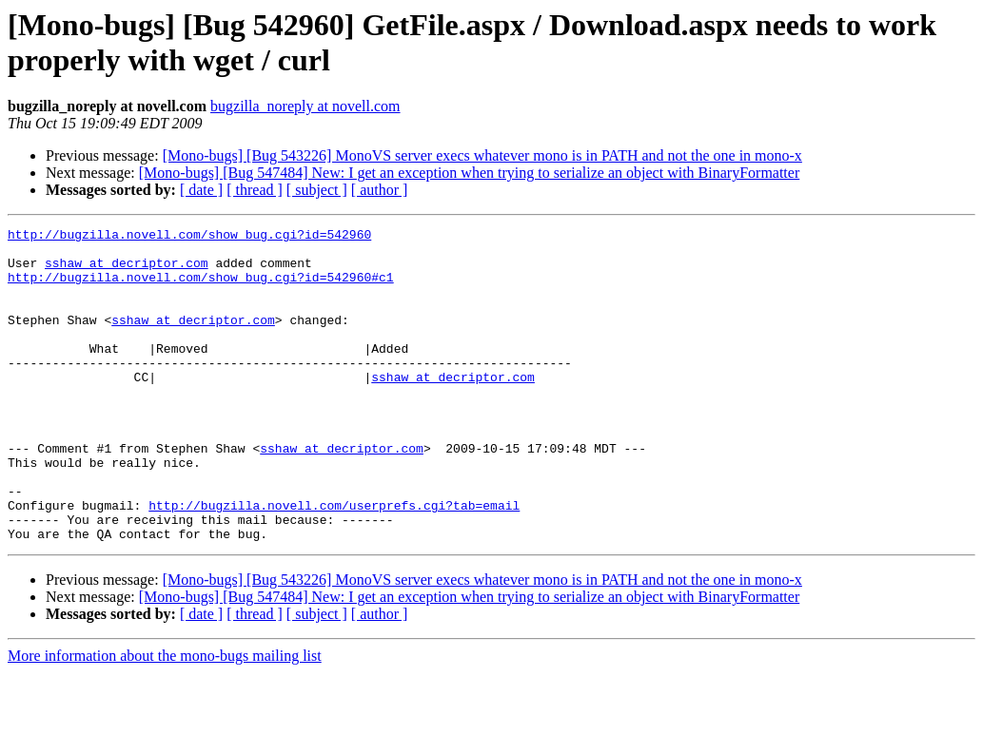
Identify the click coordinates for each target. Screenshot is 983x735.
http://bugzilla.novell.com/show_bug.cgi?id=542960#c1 (201, 288)
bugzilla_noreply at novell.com (305, 106)
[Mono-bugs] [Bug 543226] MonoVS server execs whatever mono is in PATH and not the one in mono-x (482, 155)
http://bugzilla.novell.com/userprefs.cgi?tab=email (334, 562)
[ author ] (379, 190)
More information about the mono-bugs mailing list (165, 718)
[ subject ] (316, 190)
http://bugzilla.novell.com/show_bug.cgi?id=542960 (189, 236)
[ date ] (201, 190)
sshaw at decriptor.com (126, 271)
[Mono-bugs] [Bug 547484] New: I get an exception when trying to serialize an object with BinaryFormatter (469, 172)
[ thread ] (254, 190)
